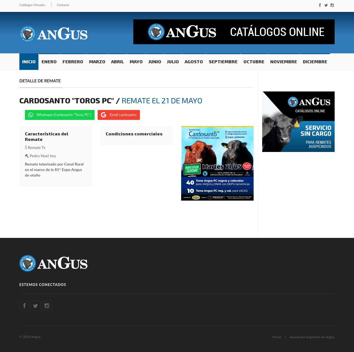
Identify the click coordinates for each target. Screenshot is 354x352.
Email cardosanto (118, 115)
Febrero (73, 61)
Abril (117, 61)
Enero (49, 61)
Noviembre (283, 61)
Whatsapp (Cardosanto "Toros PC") (59, 115)
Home (276, 337)
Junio (155, 61)
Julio (173, 61)
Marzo (97, 61)
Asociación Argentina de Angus (312, 337)
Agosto (194, 61)
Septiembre (223, 61)
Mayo (136, 61)
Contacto (63, 5)
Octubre (253, 61)
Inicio (29, 61)
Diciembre (315, 61)
